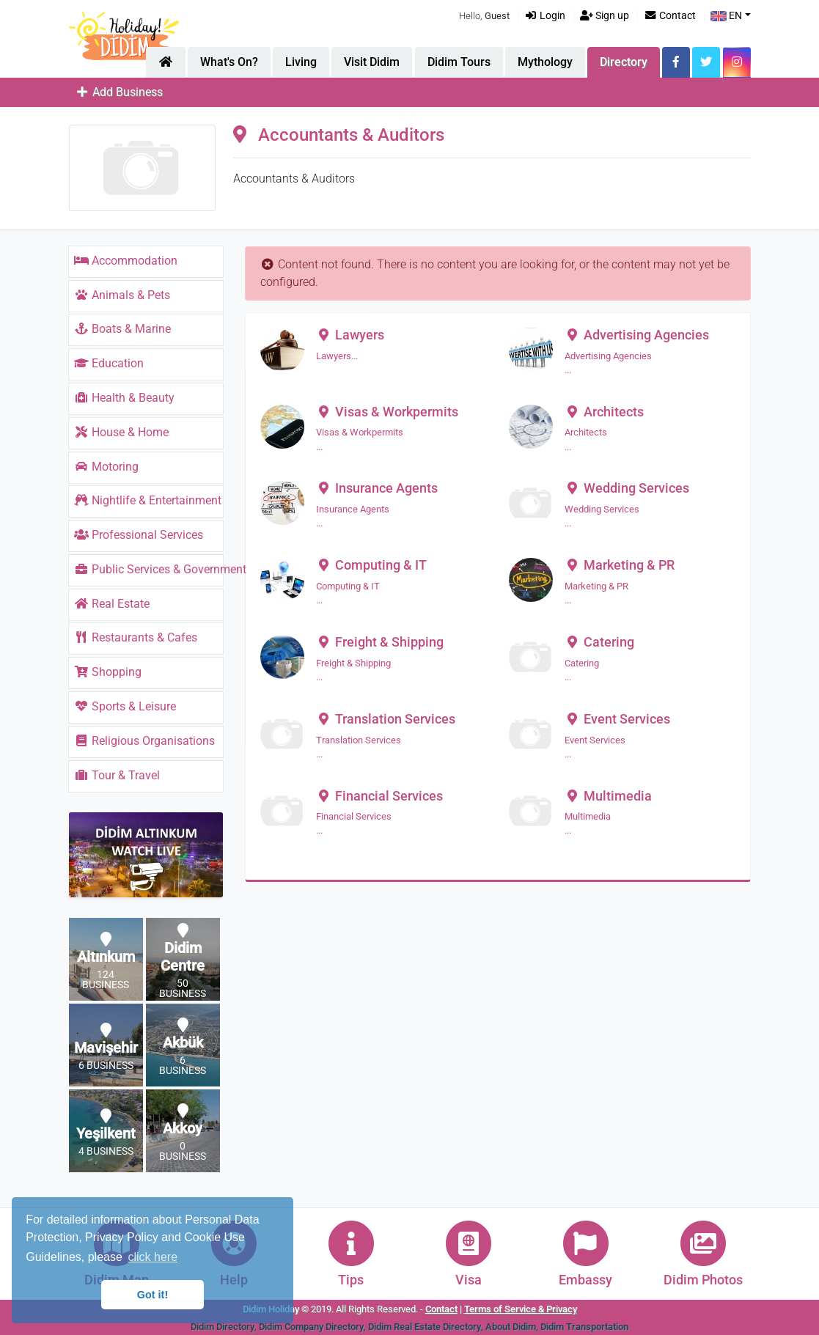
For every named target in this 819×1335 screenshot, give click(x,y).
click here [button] (152, 1257)
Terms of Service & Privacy (520, 1308)
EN (726, 16)
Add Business (119, 92)
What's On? (229, 62)
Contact (670, 16)
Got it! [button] (152, 1295)
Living (301, 62)
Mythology (545, 62)
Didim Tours (459, 62)
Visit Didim (372, 62)
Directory (623, 62)
